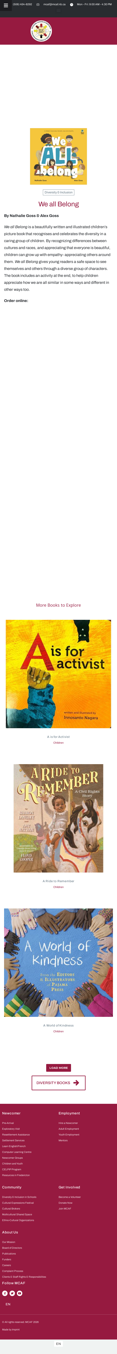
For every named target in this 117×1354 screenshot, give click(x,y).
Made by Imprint (11, 1329)
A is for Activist (58, 736)
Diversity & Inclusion (59, 192)
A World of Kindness (58, 1025)
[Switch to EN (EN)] (8, 1304)
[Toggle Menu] (6, 5)
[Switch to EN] (58, 1344)
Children (58, 742)
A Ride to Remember (58, 881)
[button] (58, 10)
